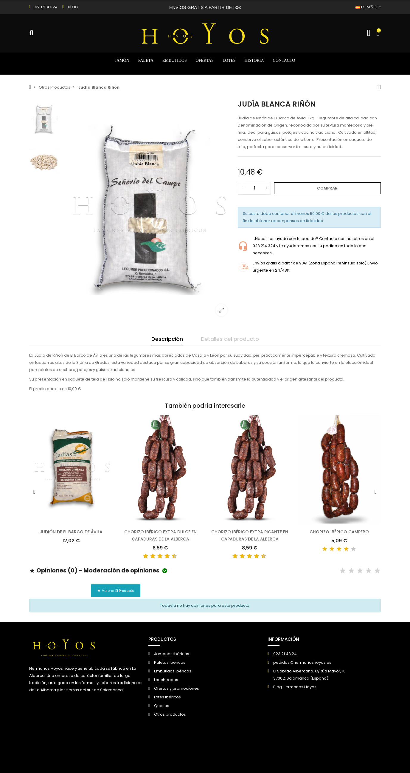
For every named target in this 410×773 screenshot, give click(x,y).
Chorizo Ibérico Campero (339, 532)
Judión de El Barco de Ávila (71, 532)
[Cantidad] (254, 188)
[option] (147, 210)
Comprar (327, 188)
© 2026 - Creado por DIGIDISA (58, 758)
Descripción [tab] (167, 339)
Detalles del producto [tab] (230, 339)
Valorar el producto (115, 590)
